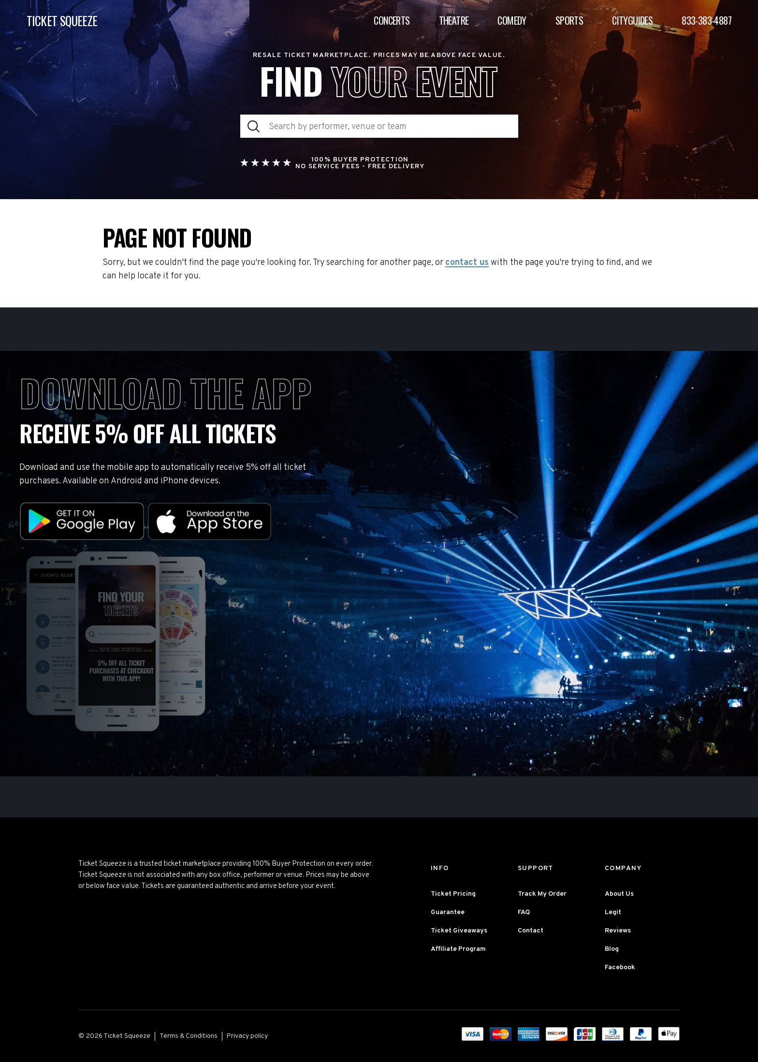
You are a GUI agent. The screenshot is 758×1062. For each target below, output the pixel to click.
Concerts (391, 20)
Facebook (620, 967)
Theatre (454, 20)
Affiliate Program (458, 949)
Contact (530, 931)
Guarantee (448, 912)
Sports (569, 20)
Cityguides (632, 20)
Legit (613, 912)
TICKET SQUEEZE (62, 21)
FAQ (524, 912)
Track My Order (542, 894)
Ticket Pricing (453, 894)
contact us (467, 263)
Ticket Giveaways (459, 931)
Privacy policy (247, 1036)
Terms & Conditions (189, 1036)
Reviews (618, 931)
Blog (612, 949)
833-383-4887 (706, 20)
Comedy (511, 20)
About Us (619, 894)
